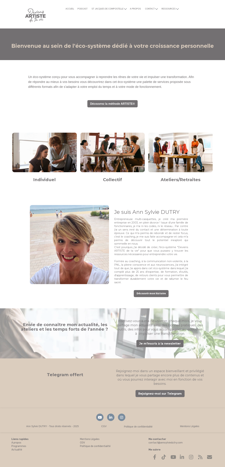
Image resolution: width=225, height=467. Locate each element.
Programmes (18, 446)
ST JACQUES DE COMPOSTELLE (109, 8)
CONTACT (151, 8)
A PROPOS (135, 8)
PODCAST (83, 8)
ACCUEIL (70, 8)
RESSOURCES (170, 8)
